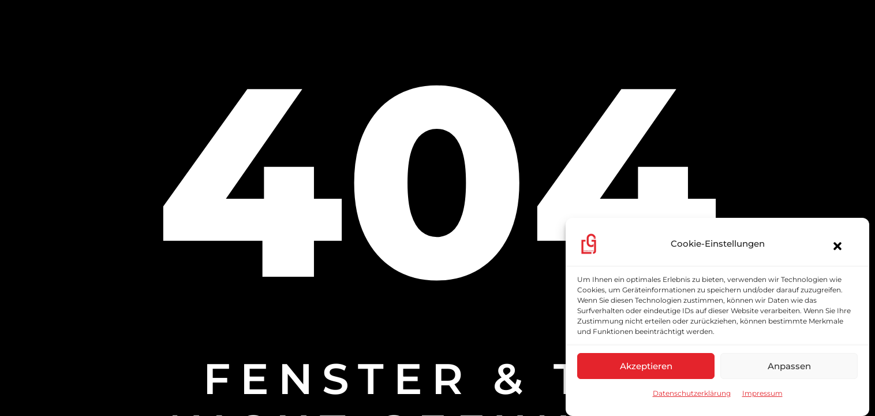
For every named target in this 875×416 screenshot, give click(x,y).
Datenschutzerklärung (692, 393)
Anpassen (789, 366)
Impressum (762, 393)
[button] (832, 246)
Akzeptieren (646, 366)
